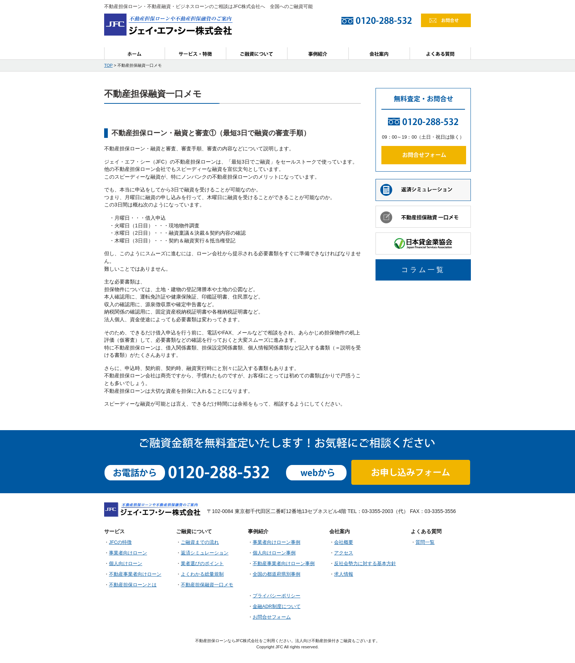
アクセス (343, 553)
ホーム (134, 53)
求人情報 (343, 574)
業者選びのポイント (202, 563)
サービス (195, 53)
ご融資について (257, 53)
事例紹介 (318, 53)
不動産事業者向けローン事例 (284, 563)
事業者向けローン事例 (276, 542)
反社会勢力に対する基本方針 (365, 563)
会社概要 (343, 542)
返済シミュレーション (204, 553)
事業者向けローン (128, 553)
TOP (108, 65)
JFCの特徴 (120, 542)
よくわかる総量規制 (202, 574)
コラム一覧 (423, 270)
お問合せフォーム (272, 617)
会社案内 (379, 53)
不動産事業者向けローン (135, 574)
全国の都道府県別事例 (276, 574)
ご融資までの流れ (200, 542)
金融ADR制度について (277, 606)
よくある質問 (440, 53)
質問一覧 (425, 542)
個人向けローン (125, 563)
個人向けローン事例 (274, 553)
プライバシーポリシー (276, 595)
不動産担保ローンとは (133, 584)
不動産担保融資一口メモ (207, 584)
